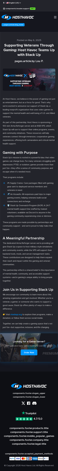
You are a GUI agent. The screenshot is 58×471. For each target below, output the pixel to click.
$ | (12, 3)
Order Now (29, 352)
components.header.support (19, 8)
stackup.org (16, 314)
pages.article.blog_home (13, 25)
